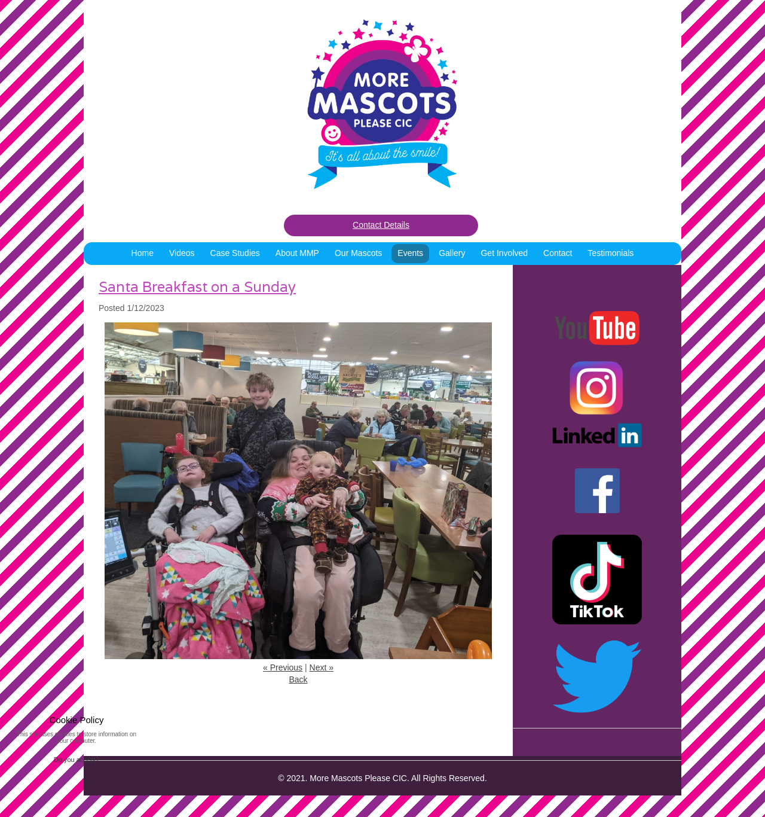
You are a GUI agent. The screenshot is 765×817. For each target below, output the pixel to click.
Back (298, 679)
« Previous (282, 667)
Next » (321, 667)
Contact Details (381, 225)
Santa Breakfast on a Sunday (197, 287)
